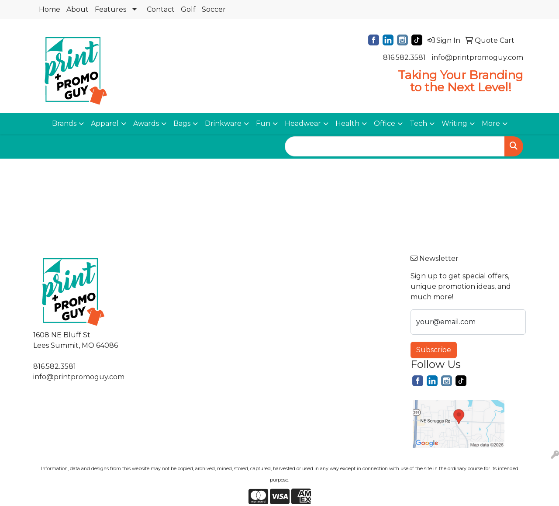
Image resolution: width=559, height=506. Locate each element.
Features (110, 9)
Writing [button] (454, 123)
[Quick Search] (395, 146)
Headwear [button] (303, 123)
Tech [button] (418, 123)
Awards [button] (146, 123)
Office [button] (384, 123)
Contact (161, 9)
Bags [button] (181, 123)
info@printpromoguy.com (477, 57)
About (77, 9)
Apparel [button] (105, 123)
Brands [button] (64, 123)
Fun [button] (263, 123)
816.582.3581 (404, 57)
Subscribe (433, 350)
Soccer (214, 9)
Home (49, 9)
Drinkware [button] (223, 123)
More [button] (491, 123)
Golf (188, 9)
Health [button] (347, 123)
